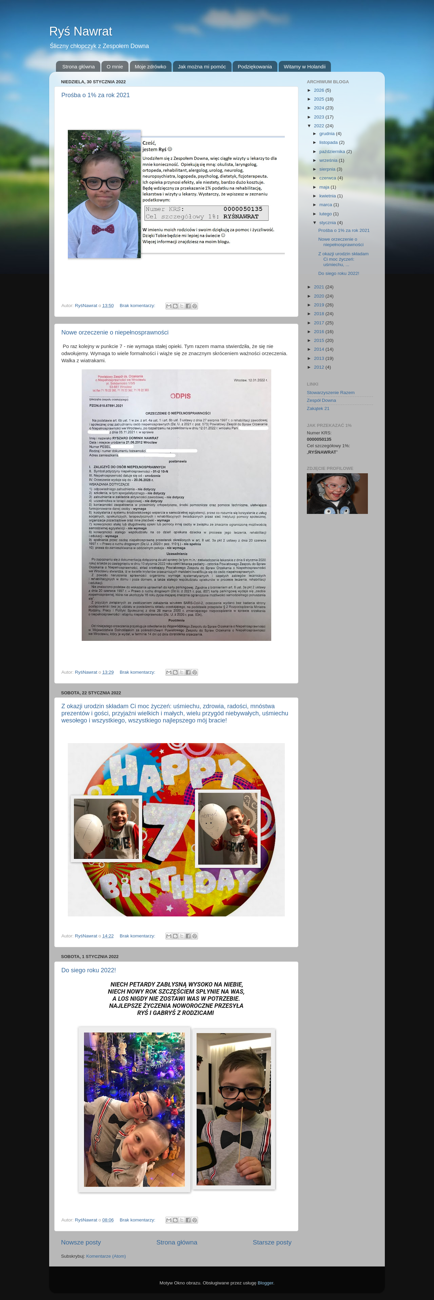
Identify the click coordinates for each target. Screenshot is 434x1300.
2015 (320, 340)
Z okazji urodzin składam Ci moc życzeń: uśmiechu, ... (343, 259)
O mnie (114, 66)
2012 (320, 367)
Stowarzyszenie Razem (331, 392)
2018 (320, 313)
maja (325, 187)
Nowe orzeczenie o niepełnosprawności (115, 332)
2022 (320, 125)
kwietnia (328, 195)
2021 (320, 286)
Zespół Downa (321, 400)
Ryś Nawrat (80, 31)
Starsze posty (272, 1242)
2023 (320, 117)
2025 (320, 99)
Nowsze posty (81, 1242)
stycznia (328, 222)
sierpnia (328, 169)
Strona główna (78, 66)
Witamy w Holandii (305, 66)
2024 (320, 107)
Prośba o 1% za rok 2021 (95, 95)
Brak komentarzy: (138, 305)
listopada (329, 142)
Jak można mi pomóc (202, 66)
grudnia (327, 133)
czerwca (328, 177)
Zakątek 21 (318, 408)
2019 (320, 304)
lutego (326, 213)
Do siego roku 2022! (88, 970)
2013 (320, 358)
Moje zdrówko (150, 66)
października (333, 151)
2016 (320, 331)
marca (326, 204)
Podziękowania (255, 66)
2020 (320, 296)
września (329, 160)
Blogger (265, 1282)
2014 (320, 349)
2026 (320, 90)
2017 (320, 322)
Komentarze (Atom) (106, 1256)
